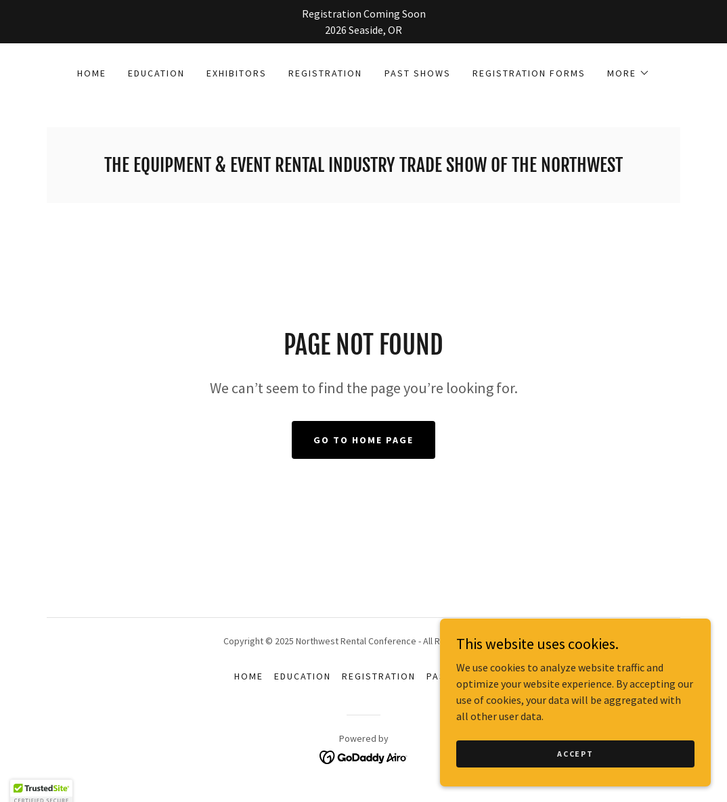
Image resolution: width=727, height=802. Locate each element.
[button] (628, 73)
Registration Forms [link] (529, 73)
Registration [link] (325, 73)
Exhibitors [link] (236, 73)
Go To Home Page (363, 440)
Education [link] (156, 73)
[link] (363, 168)
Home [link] (91, 73)
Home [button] (248, 676)
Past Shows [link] (417, 73)
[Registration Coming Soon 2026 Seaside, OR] (363, 21)
